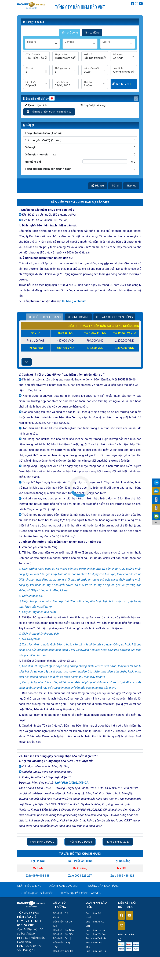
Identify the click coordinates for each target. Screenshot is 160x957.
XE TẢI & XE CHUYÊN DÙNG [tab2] (114, 317)
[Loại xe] (117, 44)
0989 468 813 (125, 875)
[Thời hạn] (94, 84)
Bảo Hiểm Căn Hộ (63, 950)
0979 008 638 (41, 875)
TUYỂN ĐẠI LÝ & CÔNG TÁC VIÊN (80, 893)
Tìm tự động (92, 32)
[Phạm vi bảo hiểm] (65, 56)
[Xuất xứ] (94, 56)
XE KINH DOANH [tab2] (78, 317)
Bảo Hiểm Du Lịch (63, 938)
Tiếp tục (131, 185)
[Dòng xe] (80, 44)
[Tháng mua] (65, 70)
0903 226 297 (83, 875)
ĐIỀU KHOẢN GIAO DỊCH (64, 885)
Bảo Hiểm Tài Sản (63, 934)
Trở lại (115, 185)
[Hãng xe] (42, 44)
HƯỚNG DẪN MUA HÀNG (103, 885)
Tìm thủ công (69, 32)
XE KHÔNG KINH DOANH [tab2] (44, 317)
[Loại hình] (124, 70)
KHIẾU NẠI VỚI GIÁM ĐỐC (37, 893)
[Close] (136, 98)
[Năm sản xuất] (94, 70)
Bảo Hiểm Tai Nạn (63, 930)
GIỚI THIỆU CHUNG (29, 885)
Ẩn (26, 361)
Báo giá (98, 185)
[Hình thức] (36, 84)
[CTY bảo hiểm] (36, 56)
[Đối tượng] (124, 56)
